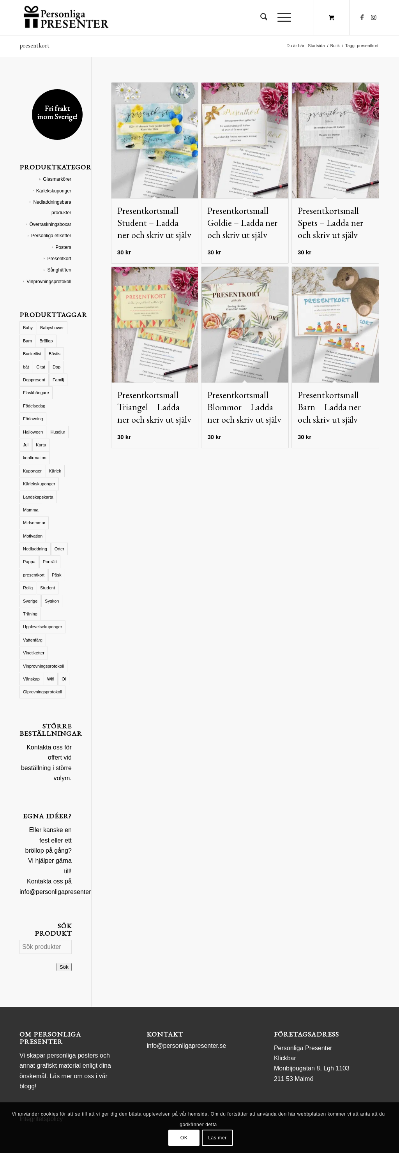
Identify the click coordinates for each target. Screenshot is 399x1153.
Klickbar (285, 1058)
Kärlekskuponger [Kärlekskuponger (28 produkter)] (39, 483)
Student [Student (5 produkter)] (47, 587)
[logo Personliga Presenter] (67, 17)
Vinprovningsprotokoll (48, 281)
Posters (63, 247)
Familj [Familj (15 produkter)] (58, 379)
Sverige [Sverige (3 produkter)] (30, 601)
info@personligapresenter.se (59, 892)
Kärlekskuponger (53, 191)
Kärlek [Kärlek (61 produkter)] (55, 471)
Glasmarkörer (57, 179)
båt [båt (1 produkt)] (26, 367)
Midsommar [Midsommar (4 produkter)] (34, 522)
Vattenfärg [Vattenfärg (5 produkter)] (32, 640)
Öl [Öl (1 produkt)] (64, 679)
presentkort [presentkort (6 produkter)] (33, 575)
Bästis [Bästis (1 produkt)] (54, 353)
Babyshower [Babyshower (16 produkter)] (52, 327)
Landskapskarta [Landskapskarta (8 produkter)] (38, 497)
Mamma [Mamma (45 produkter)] (31, 510)
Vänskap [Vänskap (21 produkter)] (31, 679)
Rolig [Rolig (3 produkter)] (28, 587)
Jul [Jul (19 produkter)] (25, 445)
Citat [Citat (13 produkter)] (40, 367)
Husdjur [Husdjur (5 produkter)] (57, 432)
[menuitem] (264, 17)
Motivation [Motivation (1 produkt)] (32, 536)
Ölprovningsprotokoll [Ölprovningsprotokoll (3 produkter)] (42, 691)
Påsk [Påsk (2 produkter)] (56, 575)
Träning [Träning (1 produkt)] (30, 614)
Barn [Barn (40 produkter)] (27, 340)
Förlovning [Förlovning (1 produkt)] (33, 418)
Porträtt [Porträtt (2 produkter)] (50, 561)
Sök (64, 967)
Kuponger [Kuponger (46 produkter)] (32, 471)
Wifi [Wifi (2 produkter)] (50, 679)
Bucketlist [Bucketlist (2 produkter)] (32, 353)
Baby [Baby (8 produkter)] (28, 327)
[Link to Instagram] (374, 17)
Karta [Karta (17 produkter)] (41, 445)
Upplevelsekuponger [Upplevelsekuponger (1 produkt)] (42, 626)
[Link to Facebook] (362, 17)
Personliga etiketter (51, 235)
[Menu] (281, 17)
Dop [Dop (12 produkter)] (56, 367)
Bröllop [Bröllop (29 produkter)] (46, 340)
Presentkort (59, 258)
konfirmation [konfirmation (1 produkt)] (34, 457)
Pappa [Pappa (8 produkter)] (29, 561)
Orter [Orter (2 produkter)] (59, 549)
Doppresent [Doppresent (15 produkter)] (34, 379)
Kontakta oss (44, 747)
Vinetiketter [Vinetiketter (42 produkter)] (33, 653)
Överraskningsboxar (50, 224)
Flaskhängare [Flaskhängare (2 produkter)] (36, 392)
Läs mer (217, 1138)
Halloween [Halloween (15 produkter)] (33, 432)
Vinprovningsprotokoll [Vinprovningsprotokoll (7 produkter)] (43, 666)
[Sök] (264, 17)
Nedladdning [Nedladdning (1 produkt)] (35, 549)
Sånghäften (59, 270)
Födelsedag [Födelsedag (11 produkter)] (34, 406)
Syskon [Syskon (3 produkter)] (52, 601)
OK (184, 1138)
